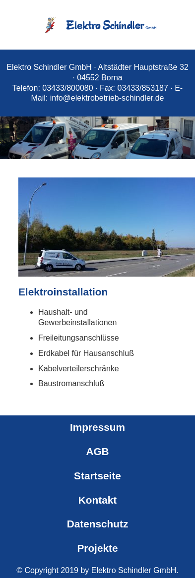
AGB (97, 451)
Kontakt (97, 500)
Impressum (97, 427)
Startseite (97, 475)
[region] (97, 126)
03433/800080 (67, 88)
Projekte (97, 548)
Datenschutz (98, 523)
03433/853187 (143, 88)
